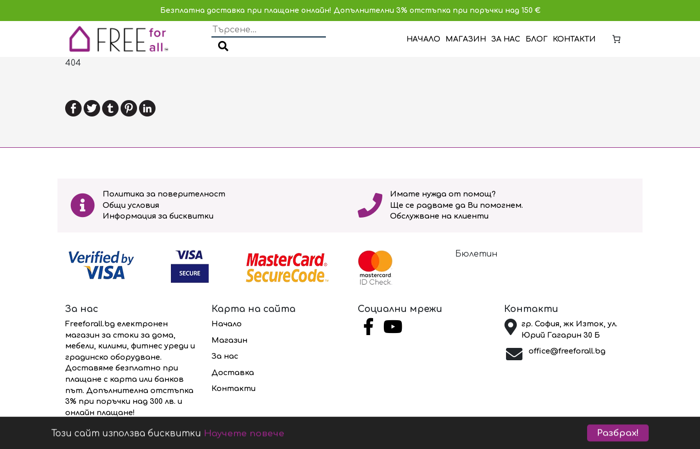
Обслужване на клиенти (439, 216)
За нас (505, 39)
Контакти (574, 39)
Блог (537, 39)
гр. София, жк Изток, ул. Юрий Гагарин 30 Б (569, 329)
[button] (223, 47)
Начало (423, 39)
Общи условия (131, 205)
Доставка (232, 372)
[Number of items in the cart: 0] (616, 39)
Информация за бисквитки (158, 216)
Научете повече (244, 440)
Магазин (465, 39)
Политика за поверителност (164, 194)
